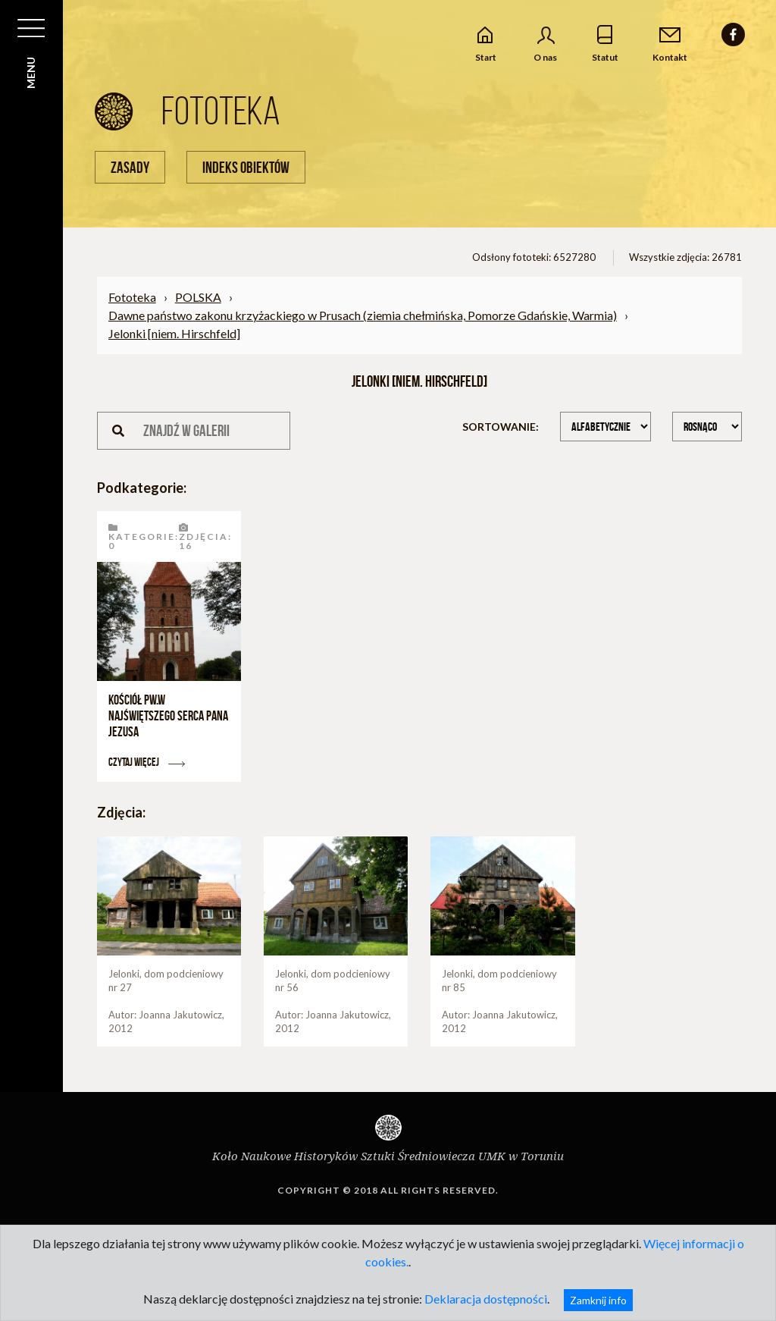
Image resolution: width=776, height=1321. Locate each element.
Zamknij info (598, 1300)
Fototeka (132, 297)
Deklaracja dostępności (485, 1298)
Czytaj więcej (146, 762)
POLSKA (198, 297)
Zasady (130, 167)
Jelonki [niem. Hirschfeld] (174, 333)
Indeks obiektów (245, 167)
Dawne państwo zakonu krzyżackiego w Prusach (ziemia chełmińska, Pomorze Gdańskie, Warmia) (362, 315)
